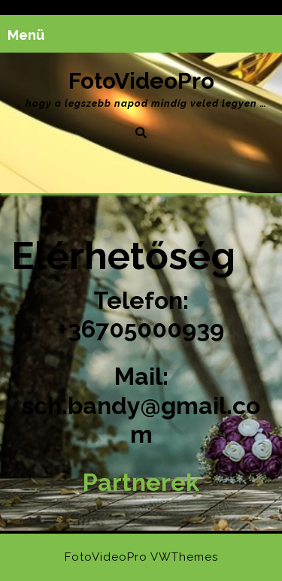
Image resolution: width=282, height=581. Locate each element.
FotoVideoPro (141, 81)
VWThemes (184, 557)
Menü (26, 35)
